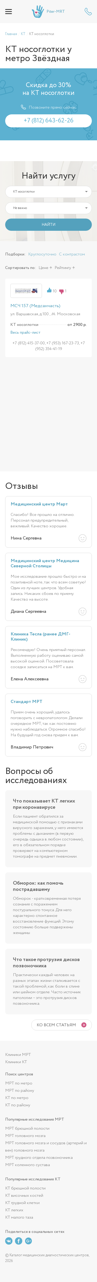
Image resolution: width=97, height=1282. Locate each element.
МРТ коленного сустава (27, 1165)
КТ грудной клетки (22, 1203)
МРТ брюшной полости (27, 1129)
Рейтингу (63, 268)
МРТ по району (19, 1091)
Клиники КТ (16, 1062)
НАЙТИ (48, 224)
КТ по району (17, 1105)
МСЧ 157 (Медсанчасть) (35, 306)
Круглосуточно (42, 254)
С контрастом (72, 254)
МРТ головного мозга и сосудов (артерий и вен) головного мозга (46, 1146)
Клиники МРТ (18, 1055)
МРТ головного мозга (25, 1136)
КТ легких (14, 1210)
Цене (43, 268)
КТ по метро (16, 1098)
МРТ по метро (18, 1083)
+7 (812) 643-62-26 (88, 11)
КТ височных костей (24, 1196)
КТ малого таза (19, 1217)
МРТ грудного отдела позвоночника (39, 1158)
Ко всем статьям (56, 1025)
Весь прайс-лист (25, 332)
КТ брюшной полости (25, 1188)
